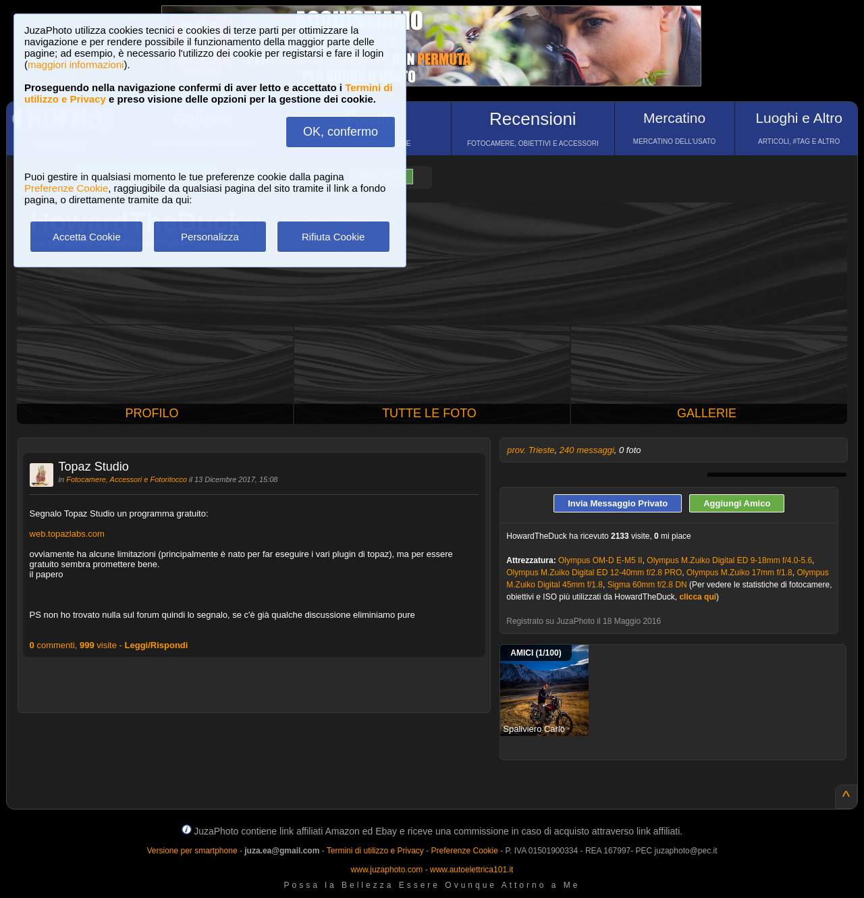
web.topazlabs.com (67, 534)
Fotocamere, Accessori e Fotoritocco (126, 479)
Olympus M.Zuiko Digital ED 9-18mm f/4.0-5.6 (729, 560)
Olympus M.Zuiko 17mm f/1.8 (739, 572)
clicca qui (697, 597)
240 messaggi (587, 450)
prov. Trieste (530, 450)
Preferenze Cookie (66, 188)
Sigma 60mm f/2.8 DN (647, 584)
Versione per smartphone (191, 850)
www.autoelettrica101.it (471, 869)
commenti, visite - (109, 645)
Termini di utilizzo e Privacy (375, 850)
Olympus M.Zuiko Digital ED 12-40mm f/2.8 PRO (594, 572)
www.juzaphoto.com (387, 869)
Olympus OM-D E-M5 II (600, 560)
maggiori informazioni (76, 64)
